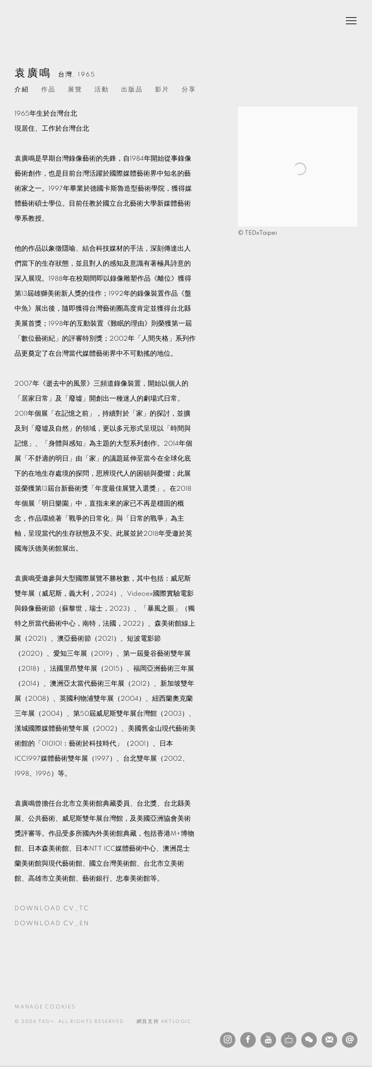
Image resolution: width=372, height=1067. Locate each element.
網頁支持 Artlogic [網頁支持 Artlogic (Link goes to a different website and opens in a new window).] (164, 1021)
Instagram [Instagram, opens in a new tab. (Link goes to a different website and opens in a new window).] (227, 1040)
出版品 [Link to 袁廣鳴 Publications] (132, 90)
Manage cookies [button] (45, 1006)
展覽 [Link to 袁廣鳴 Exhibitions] (75, 90)
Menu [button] (350, 21)
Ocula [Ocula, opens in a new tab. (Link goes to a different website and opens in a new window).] (288, 1040)
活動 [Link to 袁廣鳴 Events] (101, 90)
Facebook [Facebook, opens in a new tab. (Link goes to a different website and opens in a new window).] (248, 1040)
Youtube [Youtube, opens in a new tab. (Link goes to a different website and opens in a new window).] (268, 1040)
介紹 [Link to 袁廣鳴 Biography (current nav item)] (22, 90)
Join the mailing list (329, 1040)
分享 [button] (189, 90)
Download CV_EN (69, 925)
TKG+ (39, 21)
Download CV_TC (69, 910)
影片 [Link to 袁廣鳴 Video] (162, 90)
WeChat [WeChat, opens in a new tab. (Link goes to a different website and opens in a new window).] (309, 1040)
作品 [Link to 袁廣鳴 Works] (48, 90)
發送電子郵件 (349, 1040)
